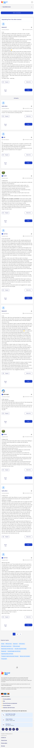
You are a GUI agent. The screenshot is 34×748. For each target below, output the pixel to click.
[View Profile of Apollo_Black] (4, 106)
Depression (15, 643)
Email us (8, 724)
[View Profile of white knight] (6, 394)
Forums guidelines (7, 699)
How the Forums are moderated (10, 703)
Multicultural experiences (6, 646)
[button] (3, 82)
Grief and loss (22, 643)
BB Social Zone (9, 643)
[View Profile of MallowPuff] (4, 27)
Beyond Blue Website (7, 673)
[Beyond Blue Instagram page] (10, 729)
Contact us (3, 737)
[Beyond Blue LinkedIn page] (17, 729)
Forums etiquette (7, 705)
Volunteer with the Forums (9, 707)
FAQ (4, 701)
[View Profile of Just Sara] (5, 233)
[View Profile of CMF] (4, 137)
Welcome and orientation (25, 656)
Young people (4, 658)
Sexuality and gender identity (20, 648)
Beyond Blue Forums (5, 2)
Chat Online (9, 719)
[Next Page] (20, 634)
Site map (3, 745)
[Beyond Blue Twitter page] (13, 729)
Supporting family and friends (7, 653)
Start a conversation (17, 12)
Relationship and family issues (7, 648)
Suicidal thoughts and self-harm (14, 651)
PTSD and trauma (16, 646)
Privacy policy (4, 743)
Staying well (3, 651)
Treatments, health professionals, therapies (9, 656)
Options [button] (31, 27)
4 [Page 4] (17, 634)
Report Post (5, 91)
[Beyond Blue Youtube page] (6, 729)
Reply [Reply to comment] (28, 124)
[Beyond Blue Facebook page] (3, 729)
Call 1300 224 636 (10, 714)
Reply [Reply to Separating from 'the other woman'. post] (28, 89)
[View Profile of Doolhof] (5, 175)
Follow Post (28, 116)
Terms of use (4, 740)
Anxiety (2, 643)
